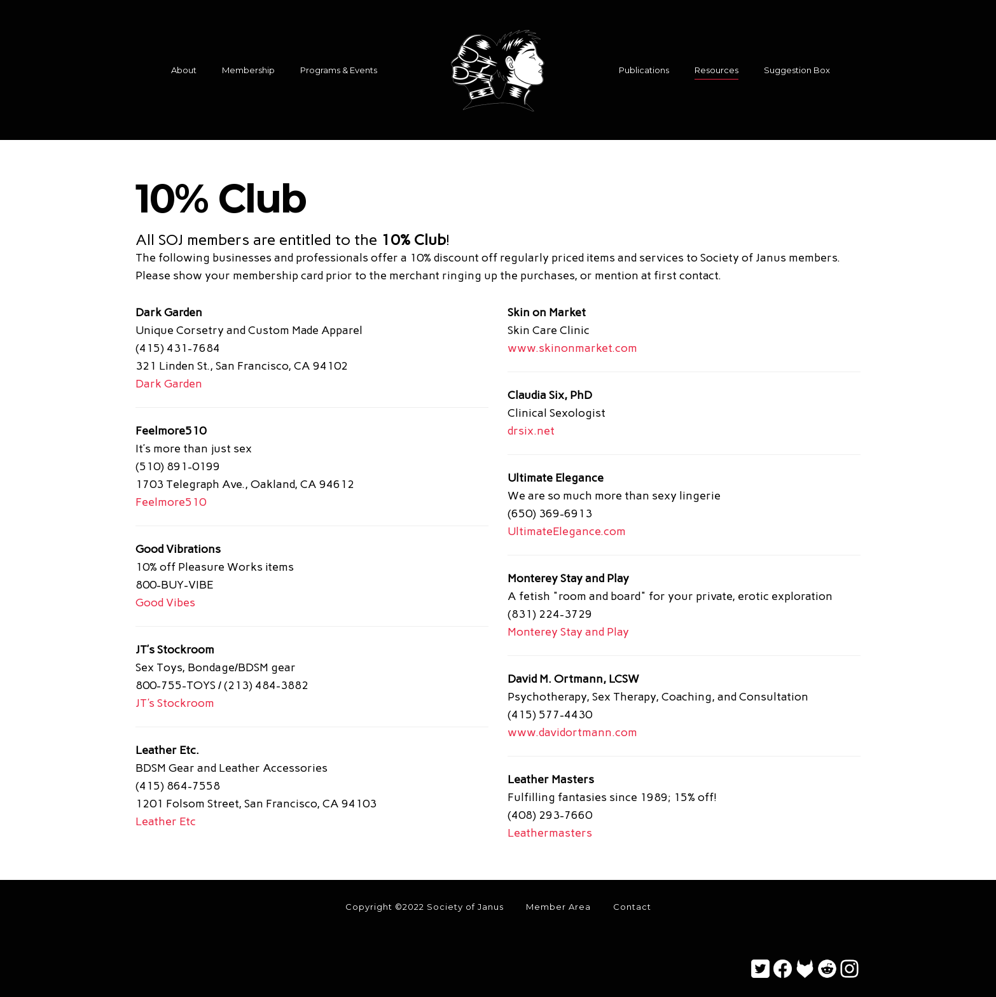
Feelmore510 (170, 502)
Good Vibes (165, 603)
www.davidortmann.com (572, 732)
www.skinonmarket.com (572, 348)
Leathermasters (550, 833)
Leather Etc (165, 821)
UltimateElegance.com (567, 531)
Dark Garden (168, 384)
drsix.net (531, 431)
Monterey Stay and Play (568, 632)
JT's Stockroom (174, 703)
